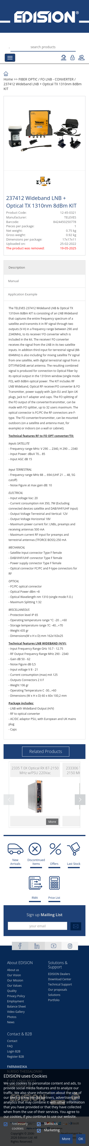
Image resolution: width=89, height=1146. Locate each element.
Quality (12, 991)
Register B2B (15, 1057)
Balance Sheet (16, 1006)
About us (13, 970)
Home (8, 79)
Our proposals (57, 990)
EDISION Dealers (59, 974)
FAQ (10, 1046)
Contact (12, 1041)
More (66, 1139)
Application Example (22, 294)
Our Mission (15, 980)
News (10, 1022)
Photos (11, 1017)
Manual (13, 281)
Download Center (59, 979)
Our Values (14, 986)
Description (17, 267)
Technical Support (60, 984)
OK (81, 1139)
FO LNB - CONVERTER (57, 79)
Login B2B (13, 1051)
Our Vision (14, 975)
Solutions (54, 995)
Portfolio (54, 1000)
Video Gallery (16, 1012)
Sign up (44, 914)
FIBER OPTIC (28, 79)
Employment (15, 1001)
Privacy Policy (16, 996)
